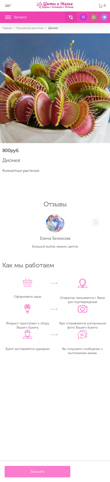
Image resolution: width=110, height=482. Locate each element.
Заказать (37, 471)
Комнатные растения (20, 170)
